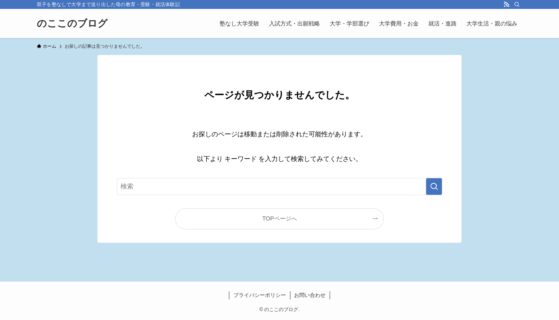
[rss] (506, 4)
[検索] (517, 4)
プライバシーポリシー (259, 295)
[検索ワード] (279, 186)
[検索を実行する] (434, 186)
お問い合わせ (310, 295)
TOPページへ (279, 218)
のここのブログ (72, 23)
